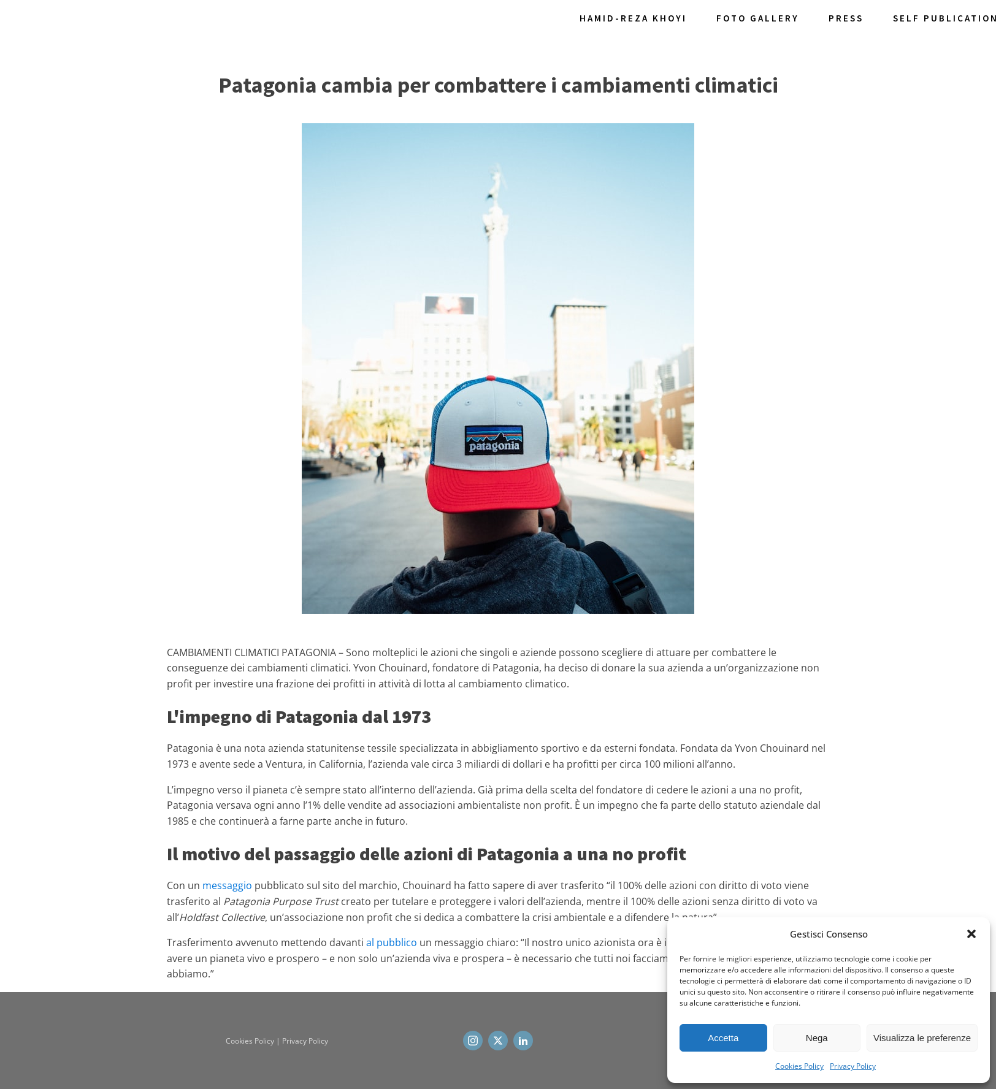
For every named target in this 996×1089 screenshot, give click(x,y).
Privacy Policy (853, 1066)
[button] (971, 934)
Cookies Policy (799, 1066)
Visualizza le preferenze (922, 1038)
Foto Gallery (757, 18)
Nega (817, 1038)
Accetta (723, 1038)
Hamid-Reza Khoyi (633, 18)
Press (846, 18)
